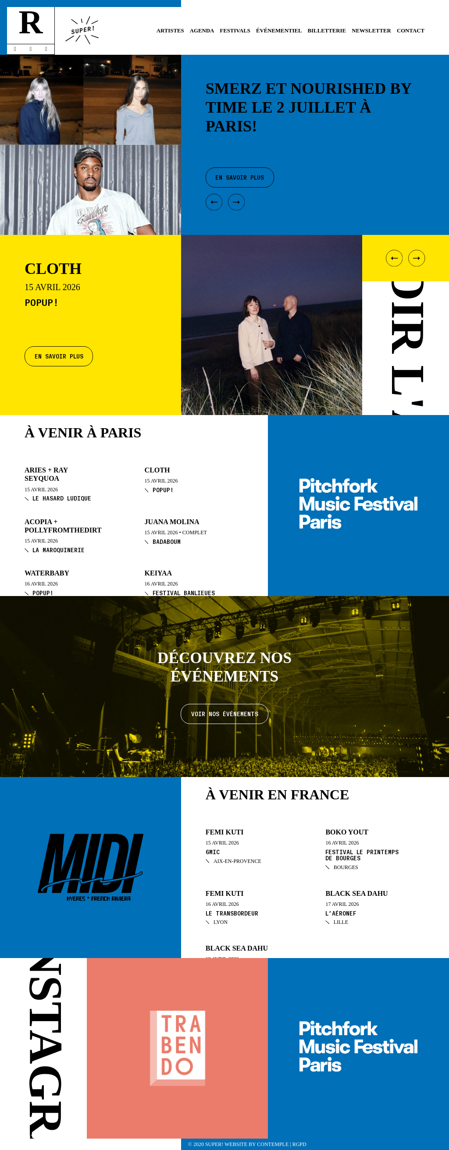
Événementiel (279, 31)
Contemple (273, 1144)
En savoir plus (59, 356)
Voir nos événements (224, 713)
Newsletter (371, 31)
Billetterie (327, 31)
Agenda (202, 31)
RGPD (299, 1144)
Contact (410, 31)
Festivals (235, 31)
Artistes (170, 31)
